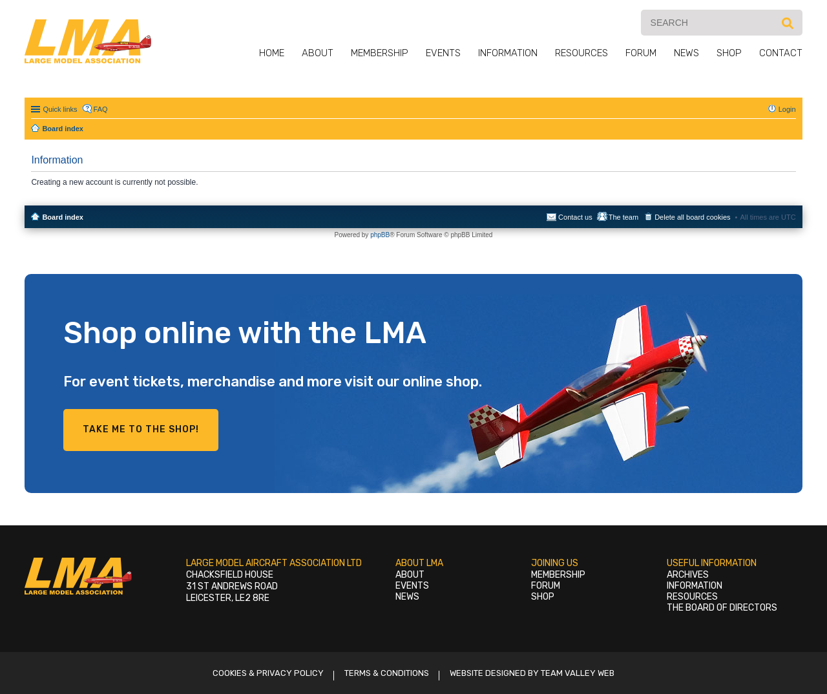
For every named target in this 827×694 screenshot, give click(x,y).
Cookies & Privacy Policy (268, 673)
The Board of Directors (722, 607)
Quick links (60, 109)
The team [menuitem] (623, 217)
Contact (780, 53)
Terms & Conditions (386, 673)
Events (443, 53)
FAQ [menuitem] (101, 109)
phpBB (380, 234)
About (317, 53)
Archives (688, 574)
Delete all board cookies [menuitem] (692, 217)
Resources (581, 53)
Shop (729, 53)
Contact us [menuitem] (575, 217)
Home (271, 53)
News (686, 53)
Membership (379, 53)
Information (508, 53)
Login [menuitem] (787, 109)
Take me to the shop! (141, 429)
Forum (640, 53)
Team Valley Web (577, 673)
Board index (62, 217)
